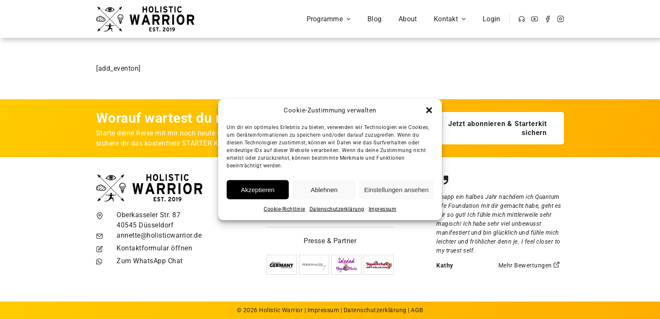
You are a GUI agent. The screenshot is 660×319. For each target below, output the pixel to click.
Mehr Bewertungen (529, 265)
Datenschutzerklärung (337, 209)
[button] (429, 110)
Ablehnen (323, 189)
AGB (417, 310)
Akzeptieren (257, 189)
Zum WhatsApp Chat (150, 261)
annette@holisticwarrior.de (159, 235)
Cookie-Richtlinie (284, 209)
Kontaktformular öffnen (154, 248)
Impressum (383, 209)
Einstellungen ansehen (396, 189)
